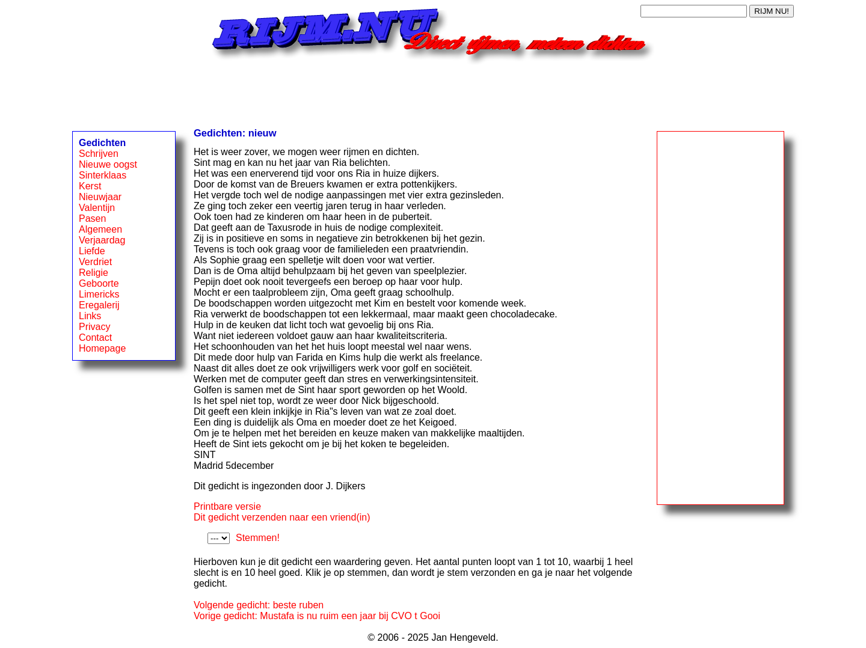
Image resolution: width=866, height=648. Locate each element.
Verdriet (95, 262)
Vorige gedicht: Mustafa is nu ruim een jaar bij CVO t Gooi (317, 616)
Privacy (94, 327)
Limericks (99, 294)
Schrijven (98, 153)
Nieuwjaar (100, 197)
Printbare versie (227, 506)
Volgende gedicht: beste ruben (259, 605)
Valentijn (97, 208)
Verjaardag (102, 240)
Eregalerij (99, 305)
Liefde (92, 251)
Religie (93, 272)
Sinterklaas (102, 175)
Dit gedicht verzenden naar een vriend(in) (282, 517)
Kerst (90, 186)
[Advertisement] (433, 92)
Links (90, 316)
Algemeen (100, 229)
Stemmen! (258, 538)
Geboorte (99, 283)
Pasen (92, 218)
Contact (95, 337)
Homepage (102, 348)
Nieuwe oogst (108, 164)
